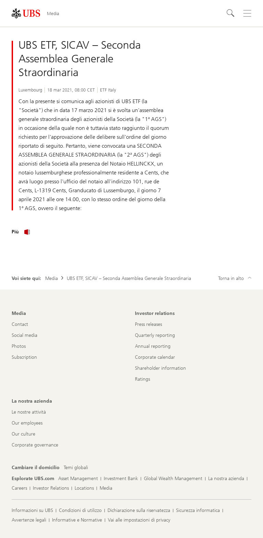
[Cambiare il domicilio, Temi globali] (76, 468)
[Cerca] (231, 13)
